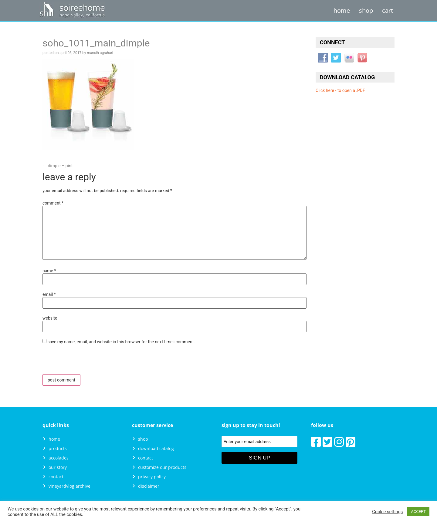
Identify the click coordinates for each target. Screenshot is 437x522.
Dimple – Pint (57, 165)
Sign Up (259, 458)
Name (49, 271)
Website (49, 318)
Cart (387, 10)
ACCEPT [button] (418, 511)
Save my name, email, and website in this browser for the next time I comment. (121, 342)
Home (342, 10)
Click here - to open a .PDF (340, 90)
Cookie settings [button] (387, 511)
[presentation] (84, 361)
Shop (366, 10)
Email (49, 294)
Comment (52, 203)
